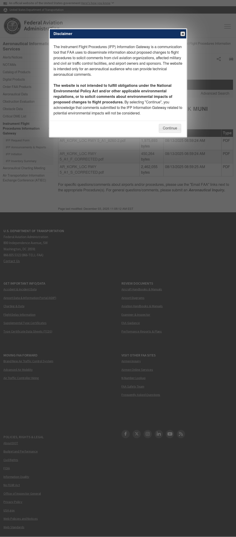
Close (182, 34)
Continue (170, 128)
